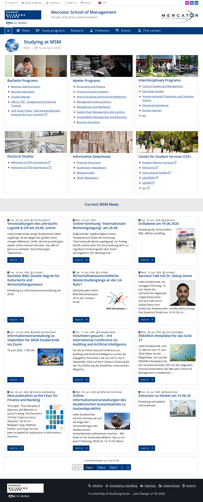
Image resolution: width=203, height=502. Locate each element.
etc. (144, 115)
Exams (123, 30)
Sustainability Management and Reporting (102, 117)
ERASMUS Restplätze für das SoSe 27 (165, 337)
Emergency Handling (121, 486)
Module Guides (86, 172)
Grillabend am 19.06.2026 (158, 223)
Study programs (50, 30)
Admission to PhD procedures (29, 162)
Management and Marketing (93, 107)
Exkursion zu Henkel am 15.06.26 (164, 395)
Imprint (189, 486)
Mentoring (148, 167)
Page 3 (113, 467)
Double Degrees (20, 96)
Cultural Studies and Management (162, 86)
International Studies (154, 172)
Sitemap (148, 486)
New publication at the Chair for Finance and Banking (32, 397)
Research (77, 30)
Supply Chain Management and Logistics (101, 112)
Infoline (95, 486)
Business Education (22, 91)
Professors (100, 30)
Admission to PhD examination (29, 167)
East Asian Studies (153, 91)
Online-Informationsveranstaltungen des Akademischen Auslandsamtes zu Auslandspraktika (99, 402)
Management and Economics (94, 102)
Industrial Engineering (155, 105)
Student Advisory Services (157, 162)
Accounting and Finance (91, 86)
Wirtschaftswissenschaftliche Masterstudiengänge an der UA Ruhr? (97, 280)
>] (128, 467)
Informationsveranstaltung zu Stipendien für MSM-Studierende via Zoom (33, 339)
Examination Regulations (91, 167)
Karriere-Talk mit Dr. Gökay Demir (165, 276)
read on (13, 259)
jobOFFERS (148, 178)
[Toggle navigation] (8, 30)
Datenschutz (169, 486)
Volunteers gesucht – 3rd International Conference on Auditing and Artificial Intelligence (99, 339)
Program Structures (89, 162)
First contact (149, 30)
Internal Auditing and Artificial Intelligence (101, 96)
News (23, 30)
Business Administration (25, 86)
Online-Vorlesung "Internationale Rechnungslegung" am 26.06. (99, 225)
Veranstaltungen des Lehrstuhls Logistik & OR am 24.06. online (32, 225)
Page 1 (90, 467)
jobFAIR (146, 183)
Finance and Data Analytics (93, 91)
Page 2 (101, 467)
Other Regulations (87, 178)
